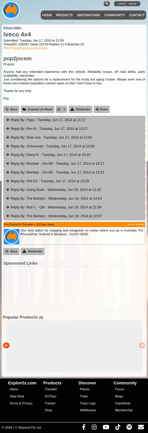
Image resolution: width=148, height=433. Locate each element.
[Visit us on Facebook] (83, 428)
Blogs (119, 396)
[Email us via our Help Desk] (141, 428)
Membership (124, 410)
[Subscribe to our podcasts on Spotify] (129, 428)
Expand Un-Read (38, 109)
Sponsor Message (136, 224)
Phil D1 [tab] (47, 181)
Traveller (51, 389)
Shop (48, 410)
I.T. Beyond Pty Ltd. (27, 427)
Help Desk (17, 396)
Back (11, 109)
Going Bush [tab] (53, 190)
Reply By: (18, 120)
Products (64, 15)
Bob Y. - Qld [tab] (53, 207)
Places (85, 389)
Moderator (80, 109)
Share (102, 109)
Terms (14, 403)
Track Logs (88, 403)
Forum (119, 389)
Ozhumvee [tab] (50, 146)
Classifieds (122, 403)
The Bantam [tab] (53, 198)
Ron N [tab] (46, 129)
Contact (137, 15)
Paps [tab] (45, 120)
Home (47, 15)
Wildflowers (88, 410)
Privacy (27, 403)
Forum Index (12, 28)
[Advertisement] (73, 288)
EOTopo (50, 396)
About (14, 389)
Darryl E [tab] (47, 155)
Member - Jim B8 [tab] (54, 163)
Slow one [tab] (48, 137)
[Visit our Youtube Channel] (106, 428)
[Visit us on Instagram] (94, 428)
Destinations (88, 15)
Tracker (50, 403)
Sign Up (133, 4)
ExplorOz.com (22, 383)
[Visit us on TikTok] (118, 428)
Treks (84, 396)
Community (114, 15)
